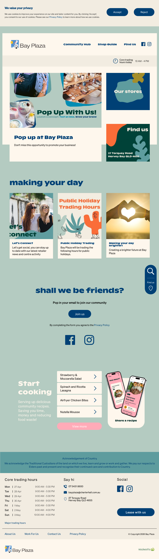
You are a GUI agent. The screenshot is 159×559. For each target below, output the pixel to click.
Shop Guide (107, 44)
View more (79, 426)
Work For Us (32, 534)
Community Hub (77, 44)
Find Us (130, 44)
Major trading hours (15, 522)
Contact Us (54, 534)
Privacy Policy (55, 17)
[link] (27, 44)
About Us (10, 534)
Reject (144, 12)
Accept (117, 12)
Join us (79, 314)
